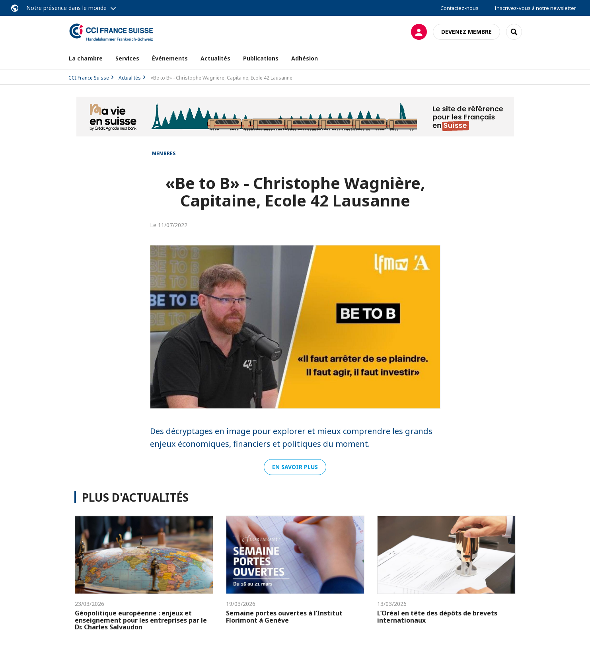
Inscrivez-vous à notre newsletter (535, 8)
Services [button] (127, 58)
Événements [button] (170, 58)
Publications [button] (260, 58)
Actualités (215, 58)
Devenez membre (466, 31)
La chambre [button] (86, 58)
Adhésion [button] (304, 58)
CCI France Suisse (88, 77)
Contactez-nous (459, 8)
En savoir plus (295, 467)
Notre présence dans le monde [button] (66, 8)
